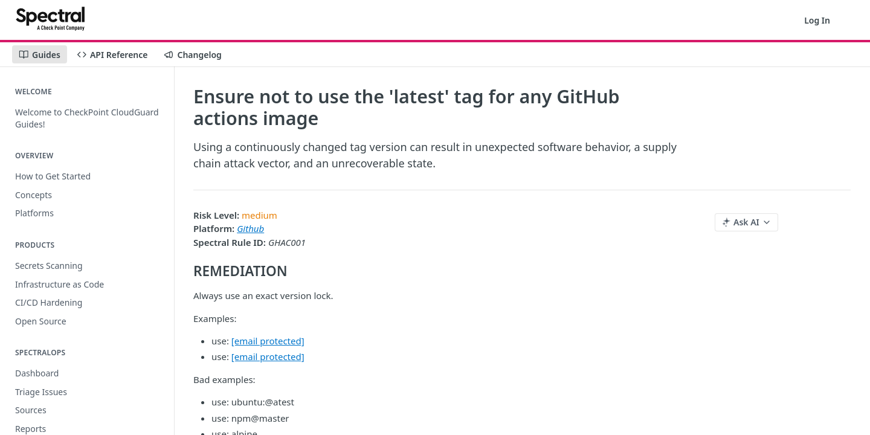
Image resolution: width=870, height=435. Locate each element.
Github (250, 228)
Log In (817, 20)
